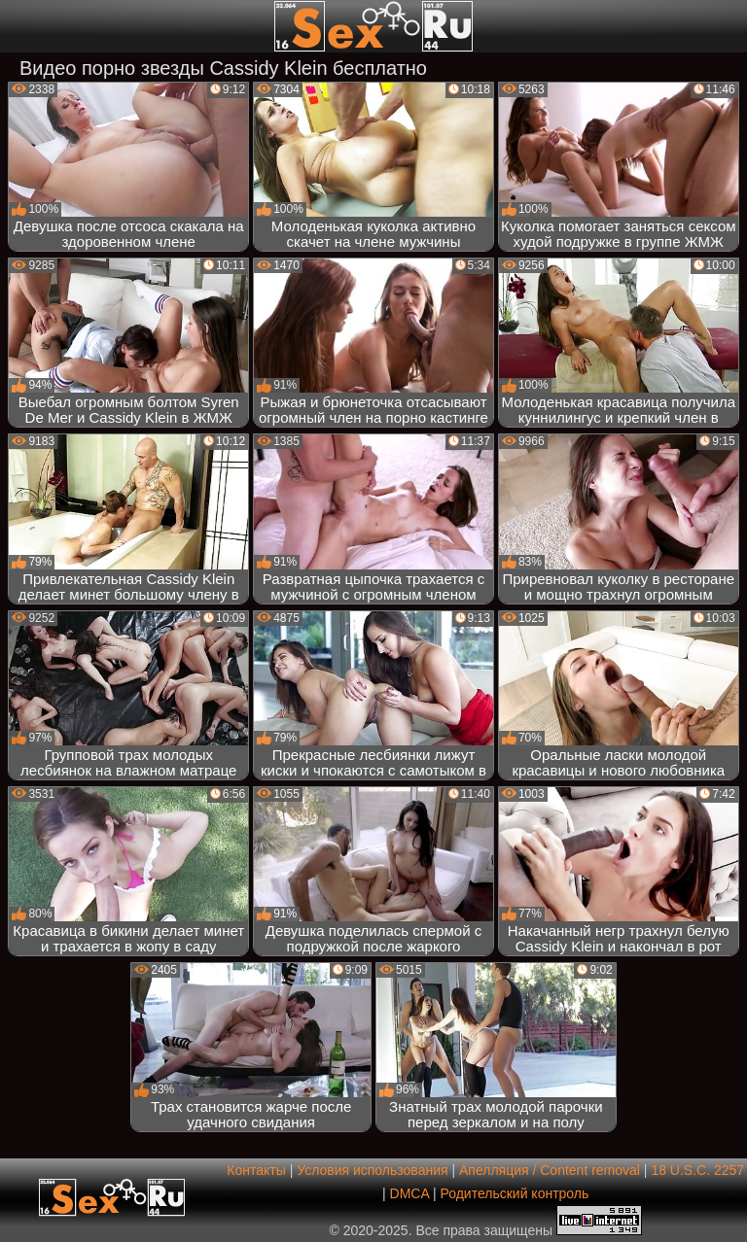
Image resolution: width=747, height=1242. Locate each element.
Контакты (256, 1170)
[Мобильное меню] (17, 26)
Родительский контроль (514, 1193)
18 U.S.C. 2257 (697, 1170)
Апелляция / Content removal (549, 1170)
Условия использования (372, 1170)
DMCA (409, 1193)
